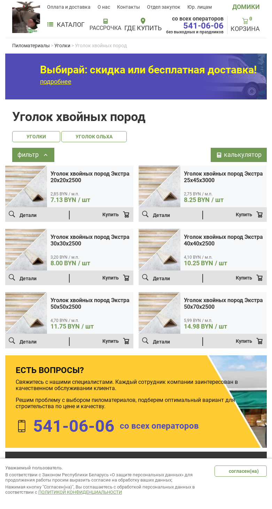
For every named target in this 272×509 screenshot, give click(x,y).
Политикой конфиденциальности (80, 492)
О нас (104, 7)
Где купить (143, 28)
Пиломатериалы (31, 45)
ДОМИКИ (246, 6)
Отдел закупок (163, 7)
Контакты (128, 7)
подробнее (55, 81)
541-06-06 (203, 26)
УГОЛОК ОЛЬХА (94, 136)
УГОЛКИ (36, 136)
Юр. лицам (199, 7)
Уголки (62, 45)
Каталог (66, 24)
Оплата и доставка (69, 7)
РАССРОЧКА (105, 28)
